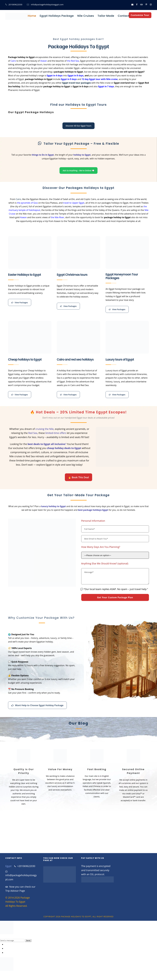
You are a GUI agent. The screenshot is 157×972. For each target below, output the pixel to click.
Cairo (13, 60)
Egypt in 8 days (75, 75)
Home (32, 16)
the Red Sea (73, 60)
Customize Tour (140, 15)
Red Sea (32, 433)
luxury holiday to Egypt (53, 506)
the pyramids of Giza (27, 202)
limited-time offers (55, 433)
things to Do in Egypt (43, 154)
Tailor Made (106, 16)
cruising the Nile (44, 429)
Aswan (43, 60)
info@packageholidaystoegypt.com (47, 4)
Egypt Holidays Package (57, 16)
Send (28, 941)
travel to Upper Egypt (73, 202)
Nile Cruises (85, 16)
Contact (123, 16)
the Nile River (57, 217)
